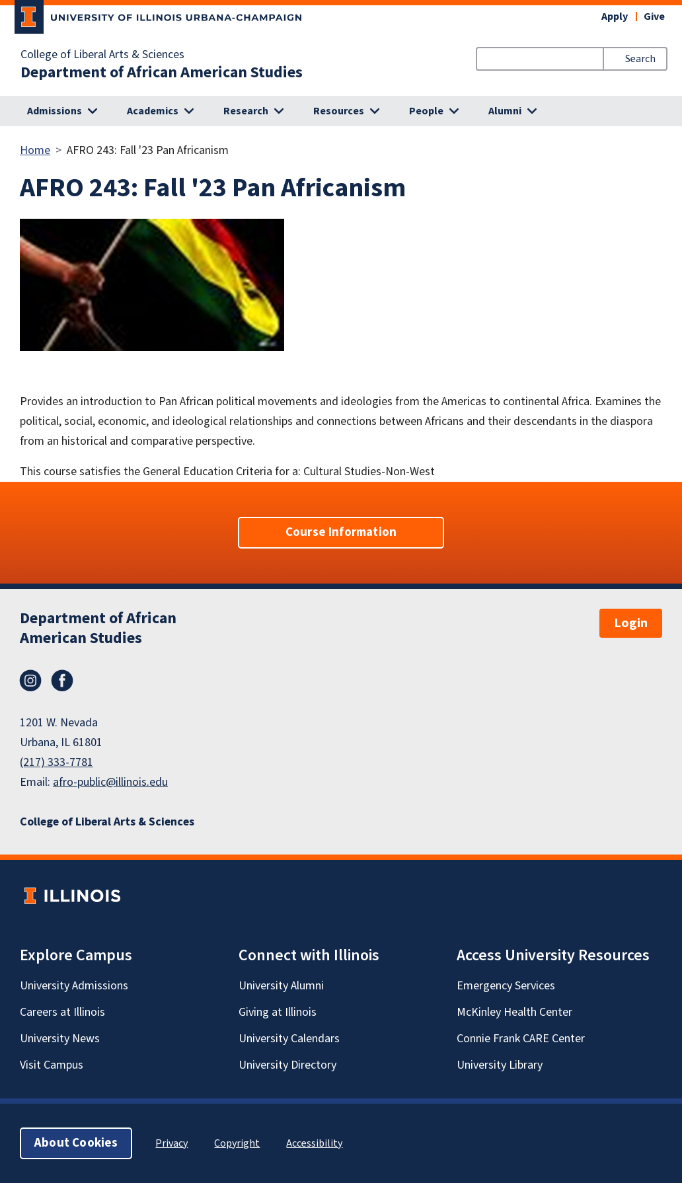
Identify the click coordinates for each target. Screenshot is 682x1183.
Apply (614, 16)
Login (631, 623)
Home (35, 150)
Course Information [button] (341, 532)
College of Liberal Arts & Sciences (102, 55)
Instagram (30, 680)
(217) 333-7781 (56, 762)
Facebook (62, 680)
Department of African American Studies (161, 73)
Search (640, 59)
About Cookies (76, 1143)
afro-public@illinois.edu (110, 782)
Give (654, 16)
